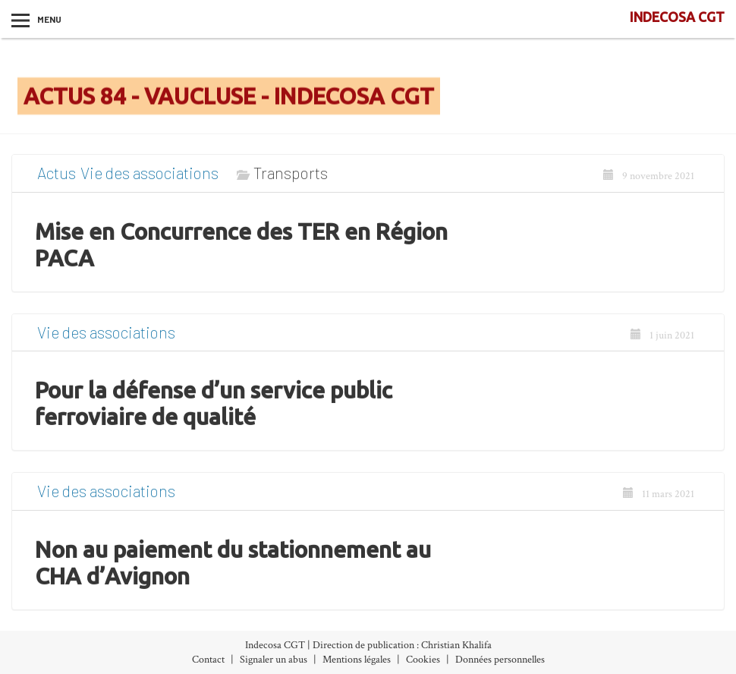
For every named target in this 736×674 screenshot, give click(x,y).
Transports (290, 178)
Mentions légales (356, 659)
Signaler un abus (273, 659)
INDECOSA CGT (677, 17)
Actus (56, 178)
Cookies (423, 659)
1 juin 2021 (662, 341)
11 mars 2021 (658, 500)
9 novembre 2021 (648, 182)
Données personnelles (500, 659)
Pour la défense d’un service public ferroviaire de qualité (213, 409)
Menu (49, 19)
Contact (208, 659)
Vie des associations (149, 178)
